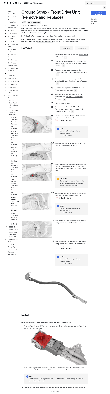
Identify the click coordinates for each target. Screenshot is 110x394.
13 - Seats (11, 41)
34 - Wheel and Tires (13, 92)
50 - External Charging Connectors (12, 252)
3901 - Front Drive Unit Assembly (13, 112)
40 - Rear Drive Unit (13, 240)
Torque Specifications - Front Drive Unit (14, 104)
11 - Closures (12, 33)
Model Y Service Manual (13, 13)
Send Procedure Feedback (98, 13)
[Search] (95, 3)
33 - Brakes (12, 87)
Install (93, 24)
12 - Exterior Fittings (12, 37)
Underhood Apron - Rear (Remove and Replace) (71, 72)
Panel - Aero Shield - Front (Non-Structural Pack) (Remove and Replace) (71, 109)
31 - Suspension (13, 81)
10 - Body (11, 30)
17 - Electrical (12, 60)
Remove (94, 21)
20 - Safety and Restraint (13, 69)
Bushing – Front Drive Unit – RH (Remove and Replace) (14, 123)
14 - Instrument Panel (13, 45)
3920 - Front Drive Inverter (13, 228)
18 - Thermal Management (12, 64)
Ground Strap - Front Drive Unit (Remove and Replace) (15, 203)
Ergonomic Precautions (45, 41)
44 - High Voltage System (13, 246)
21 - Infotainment (12, 74)
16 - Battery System (12, 56)
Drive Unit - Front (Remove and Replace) (15, 151)
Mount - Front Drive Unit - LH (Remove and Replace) (14, 218)
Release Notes (13, 17)
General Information (12, 21)
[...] (65, 57)
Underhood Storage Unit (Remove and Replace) (71, 81)
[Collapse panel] (104, 7)
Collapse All (82, 48)
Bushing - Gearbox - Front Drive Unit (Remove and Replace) (14, 137)
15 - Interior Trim (12, 51)
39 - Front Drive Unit (13, 97)
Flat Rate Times (34, 36)
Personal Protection (36, 39)
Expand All (66, 48)
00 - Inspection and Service (13, 26)
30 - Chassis (12, 78)
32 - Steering (12, 84)
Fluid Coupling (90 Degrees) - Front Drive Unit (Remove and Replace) (14, 167)
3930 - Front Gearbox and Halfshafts (13, 234)
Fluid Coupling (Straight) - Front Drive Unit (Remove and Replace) (14, 186)
